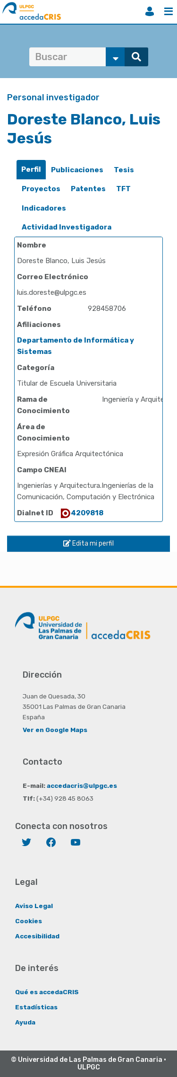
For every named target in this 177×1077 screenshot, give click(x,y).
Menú (168, 11)
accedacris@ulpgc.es (82, 785)
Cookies (28, 921)
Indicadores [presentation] (44, 208)
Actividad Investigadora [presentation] (66, 227)
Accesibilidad (37, 936)
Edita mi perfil (88, 543)
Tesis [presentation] (124, 170)
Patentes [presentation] (88, 189)
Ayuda (25, 1022)
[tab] (31, 169)
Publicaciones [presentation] (77, 170)
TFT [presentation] (123, 189)
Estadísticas (36, 1007)
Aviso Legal (34, 905)
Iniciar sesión (149, 11)
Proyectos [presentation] (41, 189)
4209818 (81, 513)
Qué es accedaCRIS (47, 992)
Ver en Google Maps (55, 729)
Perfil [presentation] (31, 169)
